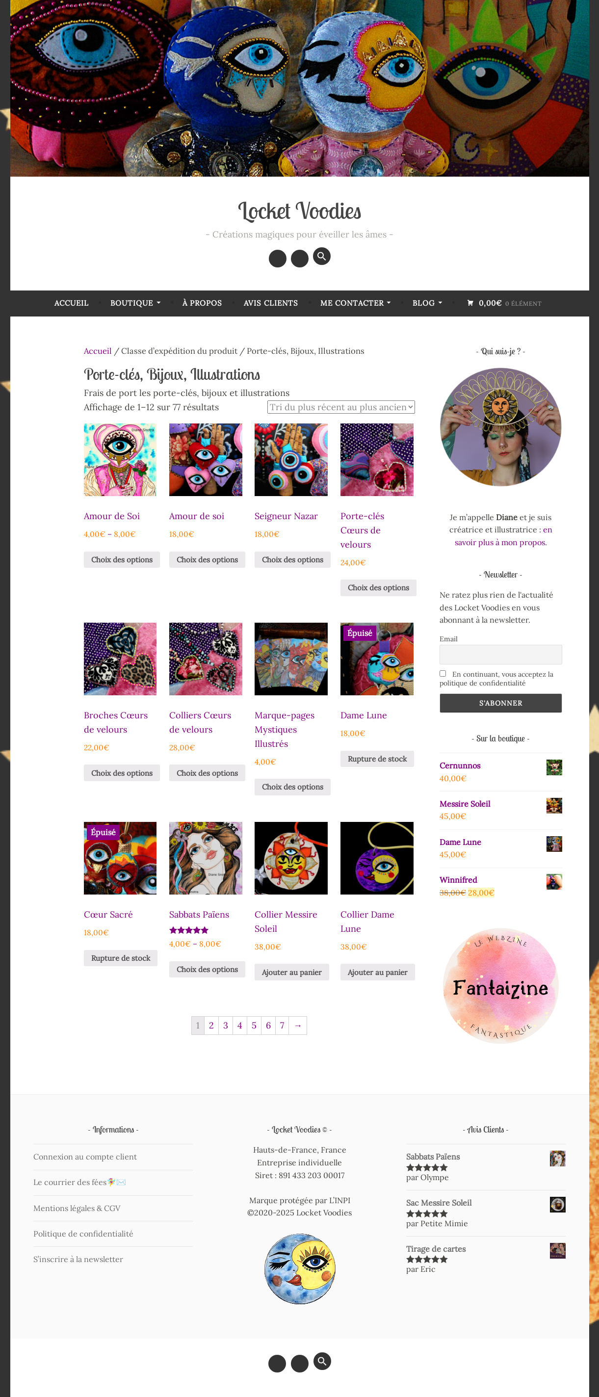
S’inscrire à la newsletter (78, 1259)
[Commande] (341, 407)
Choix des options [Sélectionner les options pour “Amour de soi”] (207, 559)
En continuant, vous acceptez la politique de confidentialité (496, 678)
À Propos (202, 303)
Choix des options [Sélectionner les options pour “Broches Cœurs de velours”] (122, 773)
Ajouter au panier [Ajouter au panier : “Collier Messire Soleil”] (292, 972)
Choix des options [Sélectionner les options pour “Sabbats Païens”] (207, 969)
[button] (322, 256)
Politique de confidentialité (83, 1234)
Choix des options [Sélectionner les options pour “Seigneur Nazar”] (292, 559)
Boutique (131, 303)
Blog (424, 303)
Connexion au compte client (85, 1156)
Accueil (71, 303)
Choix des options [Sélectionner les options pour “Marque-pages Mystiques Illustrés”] (292, 786)
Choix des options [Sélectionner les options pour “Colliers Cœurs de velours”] (207, 773)
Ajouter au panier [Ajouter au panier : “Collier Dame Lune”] (378, 972)
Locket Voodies (300, 210)
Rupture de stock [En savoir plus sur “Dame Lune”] (377, 759)
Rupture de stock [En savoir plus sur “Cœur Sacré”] (120, 958)
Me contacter (352, 303)
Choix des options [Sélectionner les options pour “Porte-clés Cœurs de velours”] (378, 587)
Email (449, 638)
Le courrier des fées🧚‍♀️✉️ (79, 1182)
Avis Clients (271, 303)
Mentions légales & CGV (76, 1208)
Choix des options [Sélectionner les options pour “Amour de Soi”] (122, 559)
